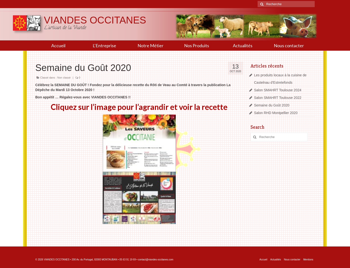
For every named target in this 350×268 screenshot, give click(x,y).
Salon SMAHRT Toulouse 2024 (277, 90)
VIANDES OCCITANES (95, 20)
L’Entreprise (104, 45)
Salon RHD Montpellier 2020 (276, 113)
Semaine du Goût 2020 (271, 105)
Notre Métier (150, 45)
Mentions (308, 259)
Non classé (64, 77)
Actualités (242, 45)
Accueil (58, 45)
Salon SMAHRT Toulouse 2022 (277, 98)
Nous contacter (289, 45)
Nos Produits (196, 45)
